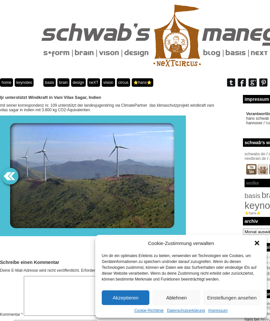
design (78, 82)
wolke (252, 183)
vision (108, 82)
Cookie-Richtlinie (149, 310)
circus (123, 82)
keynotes (24, 82)
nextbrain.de (255, 158)
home (6, 82)
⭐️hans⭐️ (142, 82)
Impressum (218, 310)
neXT (93, 82)
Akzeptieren (125, 297)
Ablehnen (176, 297)
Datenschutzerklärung (186, 310)
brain (63, 82)
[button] (257, 243)
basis (49, 82)
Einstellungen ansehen (232, 297)
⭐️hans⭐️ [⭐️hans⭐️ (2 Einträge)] (253, 213)
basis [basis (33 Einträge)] (253, 195)
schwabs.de (255, 154)
